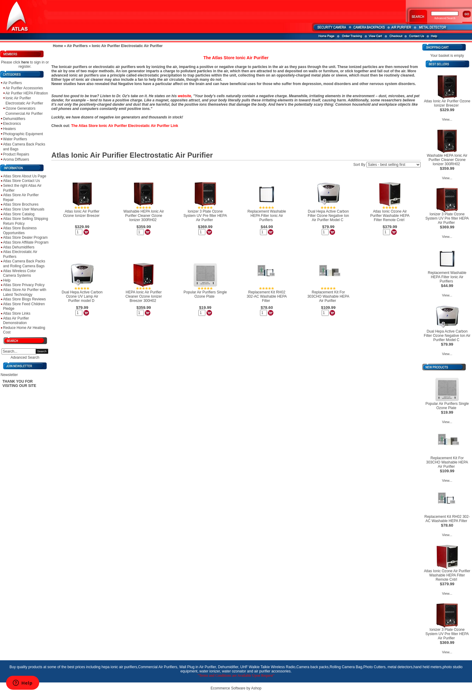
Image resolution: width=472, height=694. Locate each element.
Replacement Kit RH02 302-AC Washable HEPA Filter (267, 296)
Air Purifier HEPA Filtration (26, 93)
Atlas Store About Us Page (24, 176)
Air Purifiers (12, 83)
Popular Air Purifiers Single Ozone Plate (205, 294)
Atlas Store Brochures (21, 204)
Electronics (12, 123)
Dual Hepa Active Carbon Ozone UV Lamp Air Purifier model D (82, 296)
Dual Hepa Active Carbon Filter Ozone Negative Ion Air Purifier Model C (328, 215)
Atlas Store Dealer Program (25, 237)
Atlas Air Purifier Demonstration (16, 320)
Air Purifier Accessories (24, 88)
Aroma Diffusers (16, 159)
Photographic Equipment (23, 134)
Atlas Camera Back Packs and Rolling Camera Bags (24, 263)
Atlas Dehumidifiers (18, 247)
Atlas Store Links (16, 313)
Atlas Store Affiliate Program (26, 242)
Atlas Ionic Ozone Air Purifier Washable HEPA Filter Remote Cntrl (389, 215)
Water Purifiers (15, 139)
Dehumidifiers (14, 119)
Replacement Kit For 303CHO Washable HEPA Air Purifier (328, 296)
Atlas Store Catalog (18, 214)
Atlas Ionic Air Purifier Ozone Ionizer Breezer (81, 213)
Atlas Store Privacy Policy (24, 285)
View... (447, 119)
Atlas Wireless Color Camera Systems (19, 273)
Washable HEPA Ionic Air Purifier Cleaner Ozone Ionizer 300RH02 (143, 215)
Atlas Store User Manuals (23, 209)
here (25, 62)
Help (7, 280)
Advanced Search (25, 357)
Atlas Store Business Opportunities (20, 230)
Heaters (9, 129)
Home (58, 46)
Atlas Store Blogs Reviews (24, 299)
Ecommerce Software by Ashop (235, 688)
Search (41, 351)
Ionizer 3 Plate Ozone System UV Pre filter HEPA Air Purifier (205, 215)
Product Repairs (16, 154)
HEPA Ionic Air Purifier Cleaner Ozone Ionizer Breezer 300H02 (143, 296)
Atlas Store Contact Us (21, 181)
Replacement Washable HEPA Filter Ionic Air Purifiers (267, 215)
